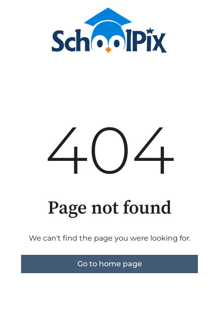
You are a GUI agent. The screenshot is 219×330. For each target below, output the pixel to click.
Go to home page (109, 263)
